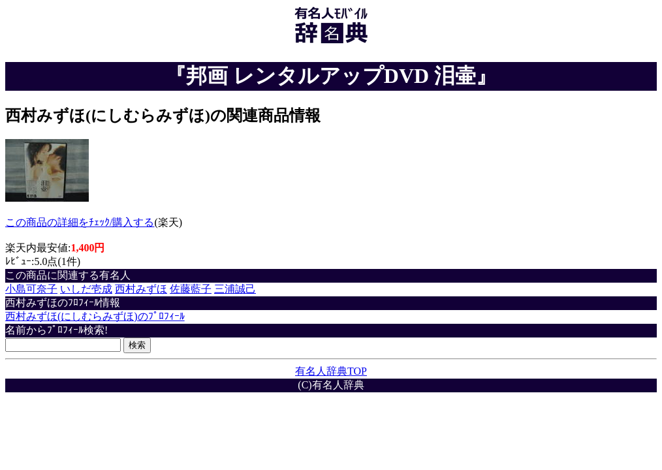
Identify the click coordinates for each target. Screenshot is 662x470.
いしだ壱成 (86, 288)
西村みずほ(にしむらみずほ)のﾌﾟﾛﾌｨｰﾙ (95, 316)
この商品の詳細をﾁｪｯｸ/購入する (79, 222)
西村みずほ (141, 288)
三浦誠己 (235, 288)
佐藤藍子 (191, 288)
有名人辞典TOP (331, 371)
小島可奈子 (31, 288)
